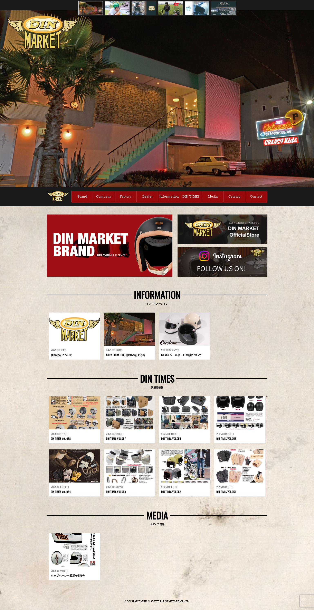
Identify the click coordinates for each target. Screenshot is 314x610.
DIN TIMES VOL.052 (171, 492)
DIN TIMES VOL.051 (226, 492)
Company (104, 196)
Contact (256, 196)
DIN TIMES (191, 196)
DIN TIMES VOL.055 (226, 439)
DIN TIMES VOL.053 (116, 492)
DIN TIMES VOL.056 (171, 439)
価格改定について (61, 355)
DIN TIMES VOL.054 (61, 492)
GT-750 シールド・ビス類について (181, 355)
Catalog (234, 196)
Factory (126, 196)
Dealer (147, 196)
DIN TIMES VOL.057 (116, 439)
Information (169, 196)
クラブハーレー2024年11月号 (68, 575)
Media (213, 196)
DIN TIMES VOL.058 (61, 439)
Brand (82, 196)
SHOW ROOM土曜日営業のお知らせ (125, 355)
